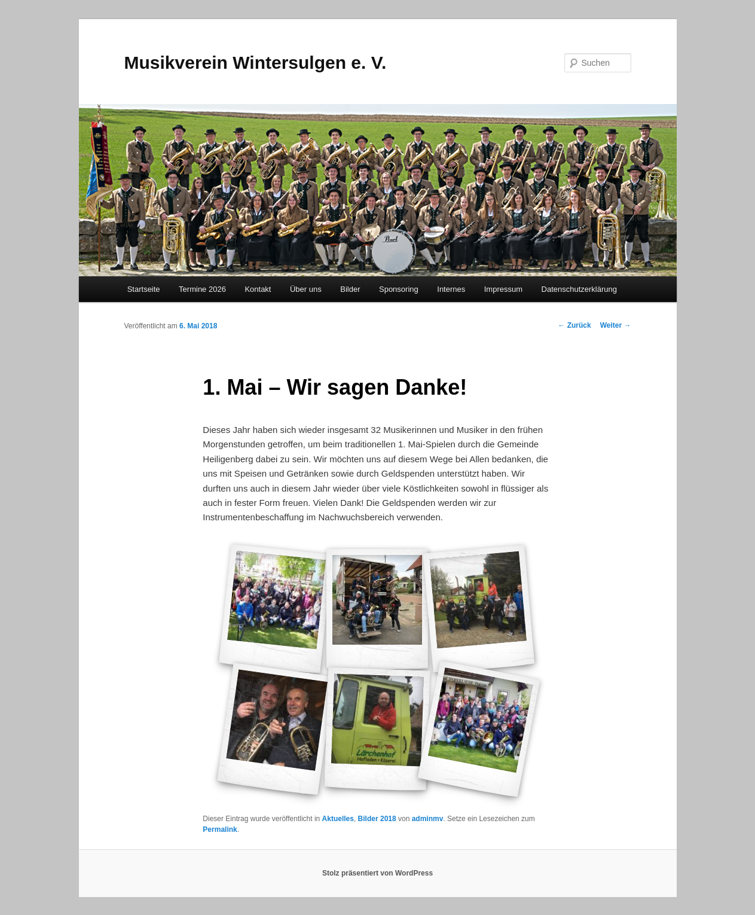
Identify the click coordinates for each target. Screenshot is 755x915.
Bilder (350, 289)
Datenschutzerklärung (579, 289)
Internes (451, 289)
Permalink (220, 829)
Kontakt (257, 289)
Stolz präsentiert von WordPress (377, 873)
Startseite (143, 289)
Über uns (306, 289)
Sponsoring (398, 289)
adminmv (428, 819)
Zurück (574, 325)
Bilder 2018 (377, 819)
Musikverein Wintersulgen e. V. (255, 62)
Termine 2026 (202, 289)
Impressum (503, 289)
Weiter (615, 325)
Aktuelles (338, 819)
